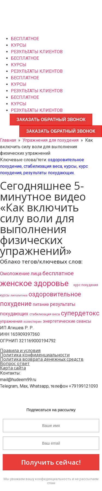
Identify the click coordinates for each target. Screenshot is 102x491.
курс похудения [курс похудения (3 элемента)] (85, 285)
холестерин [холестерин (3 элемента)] (32, 322)
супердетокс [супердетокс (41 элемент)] (80, 313)
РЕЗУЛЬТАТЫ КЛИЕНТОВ (37, 51)
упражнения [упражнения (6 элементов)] (11, 321)
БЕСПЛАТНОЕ (25, 38)
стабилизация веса (43, 166)
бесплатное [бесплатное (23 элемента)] (58, 273)
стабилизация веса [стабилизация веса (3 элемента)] (44, 314)
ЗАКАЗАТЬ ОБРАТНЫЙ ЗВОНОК (51, 119)
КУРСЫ (18, 45)
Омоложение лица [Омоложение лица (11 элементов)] (20, 273)
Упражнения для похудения (51, 140)
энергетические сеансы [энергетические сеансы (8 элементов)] (67, 321)
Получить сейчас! (51, 462)
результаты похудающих (48, 172)
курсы (70, 166)
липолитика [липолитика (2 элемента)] (19, 295)
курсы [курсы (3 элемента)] (5, 295)
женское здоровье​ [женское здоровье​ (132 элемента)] (36, 283)
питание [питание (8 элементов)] (41, 304)
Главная (8, 140)
